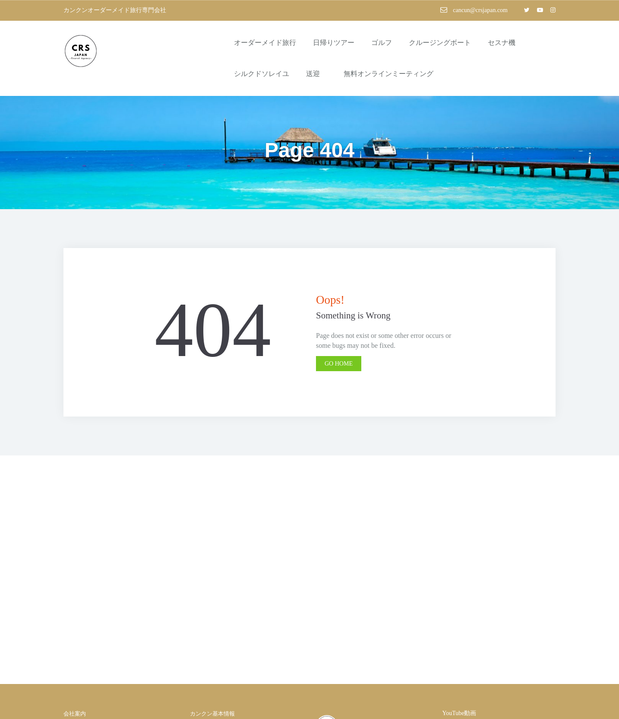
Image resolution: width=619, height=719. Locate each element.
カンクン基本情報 (212, 713)
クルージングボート (440, 42)
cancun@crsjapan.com (474, 9)
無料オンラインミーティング (388, 73)
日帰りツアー (333, 42)
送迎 (316, 73)
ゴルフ (381, 42)
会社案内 (74, 713)
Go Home (339, 363)
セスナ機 (501, 42)
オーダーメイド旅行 (265, 42)
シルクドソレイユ (261, 73)
